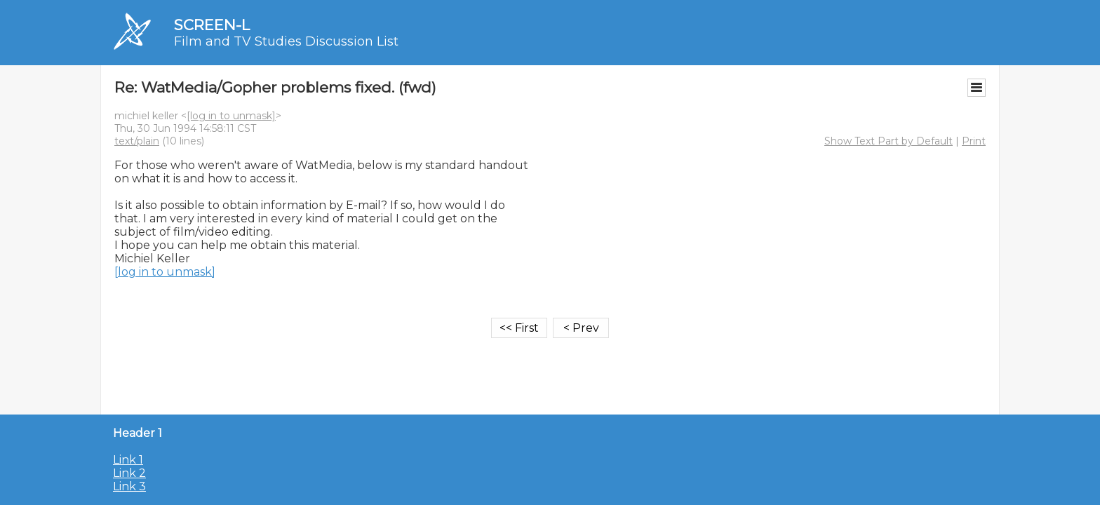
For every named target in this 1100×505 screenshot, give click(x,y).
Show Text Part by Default (888, 141)
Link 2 (129, 473)
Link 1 (128, 459)
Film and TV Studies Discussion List (286, 41)
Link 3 (129, 486)
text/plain (136, 141)
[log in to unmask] (231, 115)
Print (974, 141)
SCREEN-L (212, 25)
